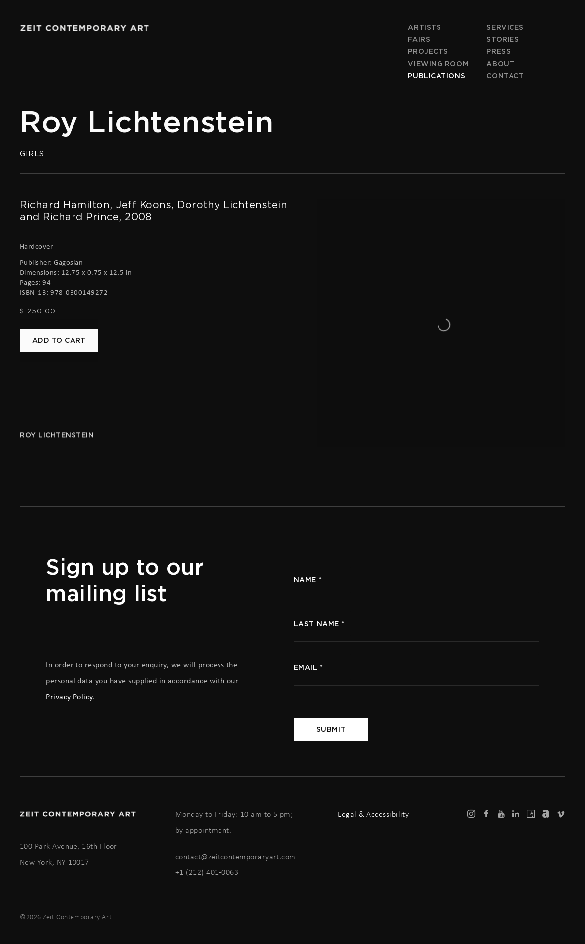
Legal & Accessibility (373, 814)
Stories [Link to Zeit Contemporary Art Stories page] (502, 39)
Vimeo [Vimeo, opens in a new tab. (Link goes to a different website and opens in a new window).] (561, 814)
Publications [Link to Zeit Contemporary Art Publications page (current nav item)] (436, 75)
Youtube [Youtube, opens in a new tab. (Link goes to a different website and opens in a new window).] (501, 814)
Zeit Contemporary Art (84, 28)
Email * (308, 667)
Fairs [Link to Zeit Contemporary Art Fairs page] (419, 39)
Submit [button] (331, 729)
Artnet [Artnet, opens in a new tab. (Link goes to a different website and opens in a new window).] (546, 814)
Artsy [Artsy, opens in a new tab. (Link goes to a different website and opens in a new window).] (531, 814)
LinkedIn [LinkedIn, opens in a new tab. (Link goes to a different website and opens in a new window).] (516, 814)
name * (308, 580)
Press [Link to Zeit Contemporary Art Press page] (498, 51)
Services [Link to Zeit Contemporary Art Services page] (504, 27)
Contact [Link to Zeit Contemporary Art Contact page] (505, 75)
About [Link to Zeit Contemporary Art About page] (500, 64)
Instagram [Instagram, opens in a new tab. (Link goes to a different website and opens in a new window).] (471, 814)
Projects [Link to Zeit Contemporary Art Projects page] (428, 51)
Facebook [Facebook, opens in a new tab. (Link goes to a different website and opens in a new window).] (486, 814)
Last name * (319, 624)
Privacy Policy (69, 696)
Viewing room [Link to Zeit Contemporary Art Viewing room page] (438, 64)
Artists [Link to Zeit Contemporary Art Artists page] (424, 27)
